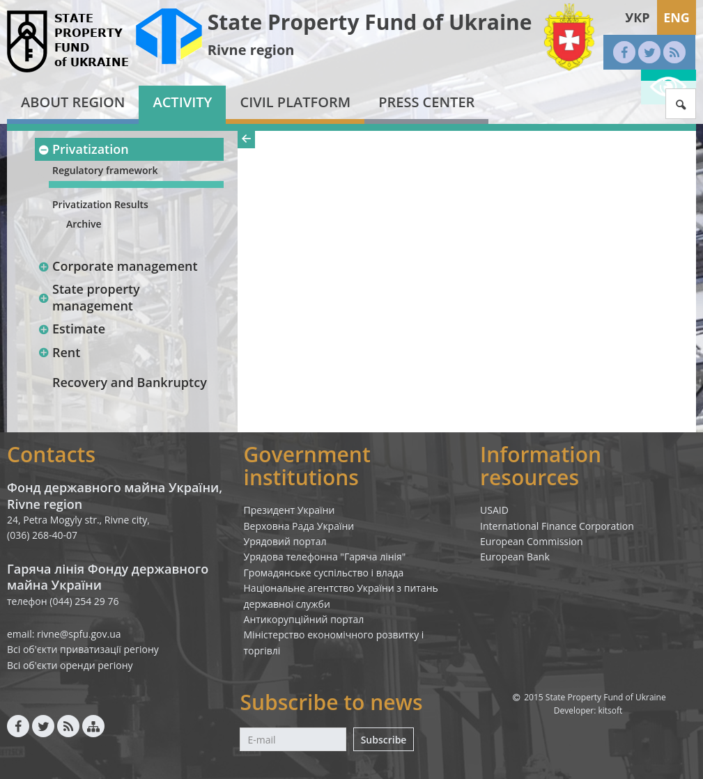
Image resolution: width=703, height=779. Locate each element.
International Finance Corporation (557, 526)
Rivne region (251, 49)
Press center (426, 102)
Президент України (289, 510)
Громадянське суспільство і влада (324, 572)
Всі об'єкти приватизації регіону (83, 649)
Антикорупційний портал (304, 619)
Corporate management (118, 266)
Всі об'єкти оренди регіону (70, 665)
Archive (84, 223)
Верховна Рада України (299, 526)
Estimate (71, 328)
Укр (637, 17)
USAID (494, 510)
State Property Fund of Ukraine (370, 22)
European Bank (515, 556)
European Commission (531, 541)
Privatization (83, 149)
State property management (89, 297)
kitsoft (610, 710)
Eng (676, 17)
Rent (59, 352)
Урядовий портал (285, 541)
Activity (182, 102)
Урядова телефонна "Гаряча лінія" (325, 556)
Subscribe (384, 739)
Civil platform (295, 102)
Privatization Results (100, 204)
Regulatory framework (105, 170)
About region (73, 102)
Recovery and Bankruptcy (129, 382)
